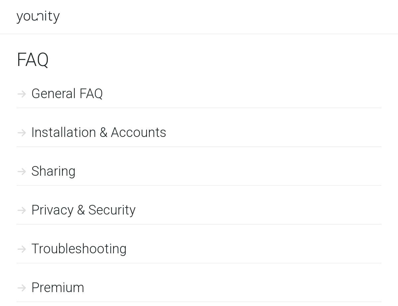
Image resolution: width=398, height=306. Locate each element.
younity (38, 17)
